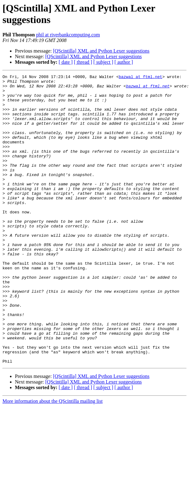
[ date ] (66, 62)
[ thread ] (83, 62)
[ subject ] (103, 62)
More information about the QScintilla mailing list (52, 459)
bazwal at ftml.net (140, 77)
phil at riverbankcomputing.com (68, 34)
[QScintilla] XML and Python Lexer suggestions (101, 51)
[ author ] (124, 62)
